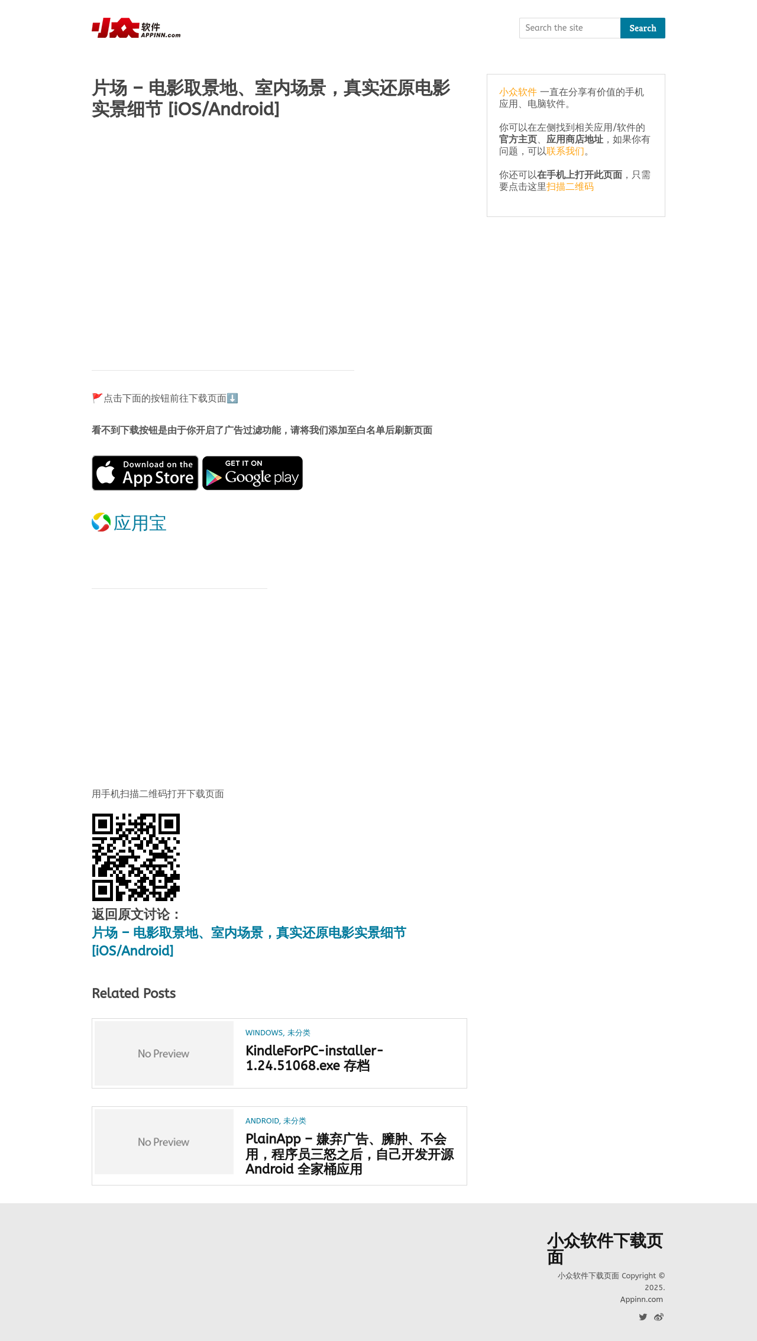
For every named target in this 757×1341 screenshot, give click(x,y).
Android (262, 1120)
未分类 (298, 1032)
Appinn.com (641, 1299)
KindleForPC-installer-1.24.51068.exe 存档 (314, 1059)
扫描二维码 (570, 186)
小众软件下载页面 (605, 1249)
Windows (264, 1032)
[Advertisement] (279, 223)
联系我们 (565, 151)
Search (642, 28)
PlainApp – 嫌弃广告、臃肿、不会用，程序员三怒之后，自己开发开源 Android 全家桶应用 (349, 1154)
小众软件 (518, 92)
